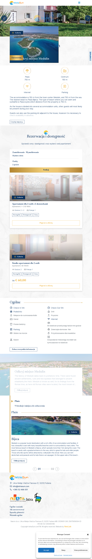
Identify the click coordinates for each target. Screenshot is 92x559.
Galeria (16, 33)
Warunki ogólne (16, 515)
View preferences (81, 550)
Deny (63, 550)
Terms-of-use (58, 555)
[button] (88, 534)
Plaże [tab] (17, 401)
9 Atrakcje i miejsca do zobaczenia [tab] (30, 406)
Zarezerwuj (16, 58)
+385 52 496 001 (20, 489)
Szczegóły (16, 215)
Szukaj (46, 170)
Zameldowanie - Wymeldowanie (25, 152)
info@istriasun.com (21, 486)
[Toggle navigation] (79, 3)
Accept (46, 550)
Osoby (15, 161)
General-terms (67, 555)
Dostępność (27, 215)
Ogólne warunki (16, 507)
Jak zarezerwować (17, 510)
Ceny (36, 215)
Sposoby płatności (17, 513)
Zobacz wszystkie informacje (23, 349)
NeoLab (67, 526)
